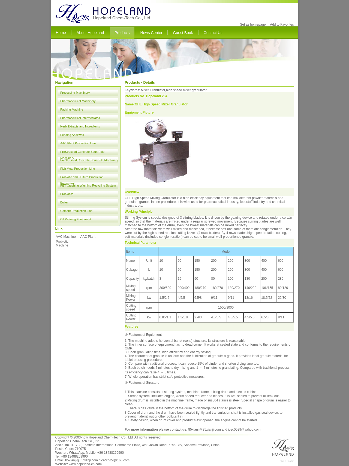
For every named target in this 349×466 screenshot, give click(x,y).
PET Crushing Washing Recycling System (88, 185)
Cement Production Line (76, 210)
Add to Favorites (282, 24)
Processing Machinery (75, 92)
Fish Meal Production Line (77, 168)
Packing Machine (71, 109)
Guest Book (183, 33)
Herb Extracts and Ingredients (80, 126)
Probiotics (66, 194)
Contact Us (213, 33)
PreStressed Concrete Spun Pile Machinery (89, 160)
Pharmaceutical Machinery (78, 101)
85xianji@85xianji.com (204, 429)
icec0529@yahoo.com (244, 429)
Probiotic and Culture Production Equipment (81, 177)
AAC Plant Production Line (78, 143)
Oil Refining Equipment (75, 219)
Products (122, 33)
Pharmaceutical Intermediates (80, 118)
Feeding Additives (72, 134)
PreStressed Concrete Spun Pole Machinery (82, 152)
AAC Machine (66, 237)
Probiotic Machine (62, 243)
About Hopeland (90, 33)
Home (61, 33)
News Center (151, 33)
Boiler (64, 202)
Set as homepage (253, 24)
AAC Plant (87, 237)
